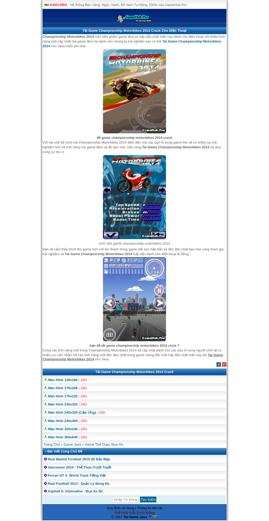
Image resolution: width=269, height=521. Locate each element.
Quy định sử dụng (120, 508)
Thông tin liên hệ (149, 508)
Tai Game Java (135, 517)
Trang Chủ (52, 444)
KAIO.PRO (58, 5)
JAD (83, 380)
